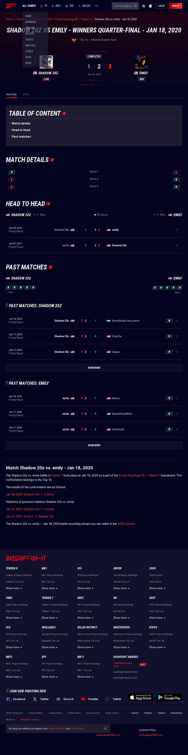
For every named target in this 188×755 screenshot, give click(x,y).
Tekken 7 (57, 475)
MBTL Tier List (13, 670)
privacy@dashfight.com (151, 735)
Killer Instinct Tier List (88, 641)
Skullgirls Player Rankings (55, 634)
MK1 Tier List (48, 582)
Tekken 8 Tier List (15, 582)
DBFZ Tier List (84, 611)
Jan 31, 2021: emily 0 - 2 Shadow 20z (30, 516)
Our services (93, 713)
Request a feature (30, 719)
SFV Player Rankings (52, 663)
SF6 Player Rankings (87, 575)
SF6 (69, 5)
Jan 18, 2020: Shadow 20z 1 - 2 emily (30, 494)
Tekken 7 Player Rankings (55, 604)
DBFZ (80, 598)
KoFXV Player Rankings (161, 634)
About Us (10, 719)
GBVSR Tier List (121, 582)
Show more (14, 588)
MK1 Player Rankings (52, 575)
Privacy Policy (36, 713)
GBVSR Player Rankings (125, 575)
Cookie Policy (55, 713)
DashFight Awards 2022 (125, 678)
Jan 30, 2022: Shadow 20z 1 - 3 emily (30, 509)
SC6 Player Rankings (16, 634)
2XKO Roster (155, 575)
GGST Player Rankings (160, 604)
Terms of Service (14, 713)
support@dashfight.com (108, 735)
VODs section (126, 524)
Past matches (21, 136)
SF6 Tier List (83, 582)
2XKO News (155, 582)
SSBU (9, 598)
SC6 (8, 627)
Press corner (111, 713)
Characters (176, 713)
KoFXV (153, 627)
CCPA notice (74, 713)
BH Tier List (119, 611)
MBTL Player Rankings (17, 663)
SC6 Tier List (12, 641)
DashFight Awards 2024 (122, 664)
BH (115, 598)
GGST (152, 598)
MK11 (80, 657)
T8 (43, 5)
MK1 (56, 5)
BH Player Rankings (123, 604)
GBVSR (84, 5)
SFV (44, 657)
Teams (161, 713)
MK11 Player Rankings (88, 663)
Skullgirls (49, 627)
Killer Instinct (87, 627)
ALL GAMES (29, 5)
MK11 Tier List (84, 670)
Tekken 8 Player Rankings (19, 575)
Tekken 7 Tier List (50, 611)
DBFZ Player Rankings (88, 604)
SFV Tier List (48, 670)
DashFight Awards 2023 (125, 672)
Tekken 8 (12, 568)
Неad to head (21, 130)
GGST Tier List (156, 611)
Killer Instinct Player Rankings (92, 634)
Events (135, 713)
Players (148, 713)
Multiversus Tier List (123, 641)
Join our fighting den (28, 691)
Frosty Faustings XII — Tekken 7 (139, 475)
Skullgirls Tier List (50, 641)
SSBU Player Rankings (17, 604)
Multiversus (121, 627)
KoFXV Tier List (156, 641)
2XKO (152, 568)
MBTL (9, 657)
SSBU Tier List (13, 611)
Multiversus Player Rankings (127, 634)
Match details (21, 123)
